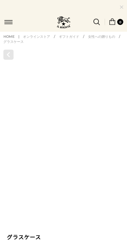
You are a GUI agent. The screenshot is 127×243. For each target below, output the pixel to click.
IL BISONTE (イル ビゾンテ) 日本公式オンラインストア (63, 23)
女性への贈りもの (101, 43)
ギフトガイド (69, 43)
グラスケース (13, 48)
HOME (9, 43)
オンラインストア (36, 43)
